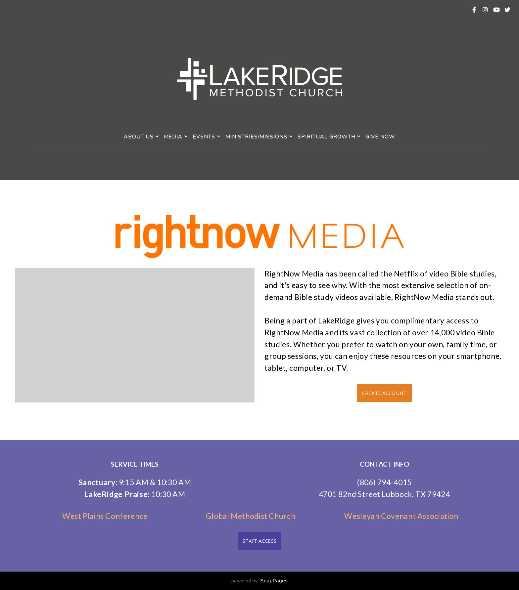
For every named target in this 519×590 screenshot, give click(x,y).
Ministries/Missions (259, 136)
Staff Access (260, 540)
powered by (259, 580)
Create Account (384, 393)
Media (176, 136)
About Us (141, 136)
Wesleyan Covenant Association (401, 516)
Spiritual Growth (329, 136)
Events (207, 136)
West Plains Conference (108, 516)
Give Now (380, 136)
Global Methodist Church (251, 516)
